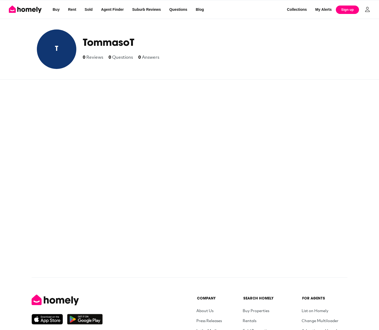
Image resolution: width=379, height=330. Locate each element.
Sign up (347, 10)
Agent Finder (112, 9)
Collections (297, 9)
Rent (72, 9)
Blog (200, 9)
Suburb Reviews (146, 9)
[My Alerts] (323, 9)
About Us (204, 310)
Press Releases (209, 320)
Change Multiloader (320, 320)
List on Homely (315, 310)
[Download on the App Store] (49, 319)
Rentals (249, 320)
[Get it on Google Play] (85, 319)
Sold (89, 9)
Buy (56, 9)
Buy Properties (256, 310)
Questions (178, 9)
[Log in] (367, 9)
